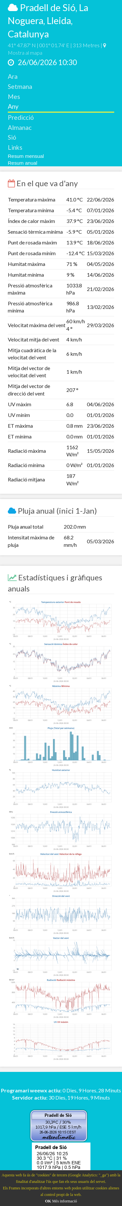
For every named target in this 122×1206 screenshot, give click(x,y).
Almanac (20, 127)
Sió (12, 137)
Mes (14, 96)
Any (13, 106)
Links (15, 147)
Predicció (21, 117)
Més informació (64, 1201)
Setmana (20, 86)
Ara (13, 76)
